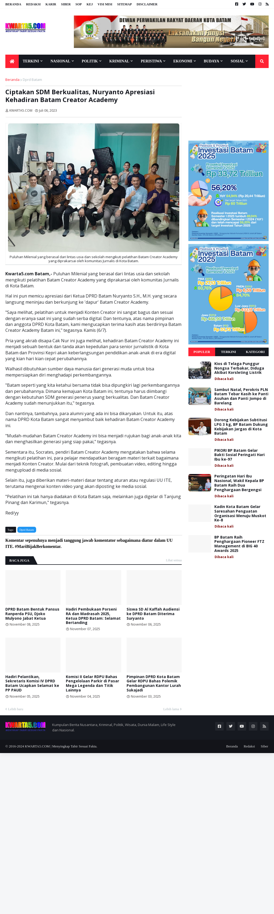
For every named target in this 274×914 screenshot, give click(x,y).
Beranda (13, 4)
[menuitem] (12, 61)
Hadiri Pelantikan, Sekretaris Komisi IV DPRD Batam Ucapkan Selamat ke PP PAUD (32, 684)
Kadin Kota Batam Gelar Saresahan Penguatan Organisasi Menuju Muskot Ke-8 (240, 513)
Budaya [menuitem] (211, 61)
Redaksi (33, 4)
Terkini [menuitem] (31, 61)
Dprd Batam (32, 79)
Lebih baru (15, 709)
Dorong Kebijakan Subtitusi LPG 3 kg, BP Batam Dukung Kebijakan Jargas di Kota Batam (241, 427)
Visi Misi (105, 4)
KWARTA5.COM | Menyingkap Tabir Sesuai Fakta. (61, 746)
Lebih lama (171, 709)
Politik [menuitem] (90, 61)
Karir (50, 4)
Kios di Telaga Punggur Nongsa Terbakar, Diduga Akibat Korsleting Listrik (239, 368)
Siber (66, 4)
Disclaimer (146, 4)
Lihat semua (174, 560)
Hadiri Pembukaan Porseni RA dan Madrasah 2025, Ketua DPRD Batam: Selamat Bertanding (93, 616)
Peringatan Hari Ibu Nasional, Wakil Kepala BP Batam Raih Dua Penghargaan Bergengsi (239, 483)
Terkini (228, 352)
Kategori (255, 352)
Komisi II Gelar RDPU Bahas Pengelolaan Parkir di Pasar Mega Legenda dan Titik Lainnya (92, 684)
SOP (78, 4)
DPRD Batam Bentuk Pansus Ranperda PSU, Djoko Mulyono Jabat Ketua (32, 613)
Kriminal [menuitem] (119, 61)
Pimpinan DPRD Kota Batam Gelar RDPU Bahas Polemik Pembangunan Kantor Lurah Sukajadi (154, 684)
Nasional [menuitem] (60, 61)
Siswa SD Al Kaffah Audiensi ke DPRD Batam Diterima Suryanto (153, 613)
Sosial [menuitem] (237, 61)
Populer (201, 352)
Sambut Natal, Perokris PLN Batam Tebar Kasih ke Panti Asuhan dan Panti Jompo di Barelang (241, 396)
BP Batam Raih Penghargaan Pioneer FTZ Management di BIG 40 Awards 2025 (239, 544)
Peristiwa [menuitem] (151, 61)
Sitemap (124, 4)
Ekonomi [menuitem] (182, 61)
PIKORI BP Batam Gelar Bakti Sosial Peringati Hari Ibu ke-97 (239, 455)
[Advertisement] (228, 104)
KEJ (89, 4)
